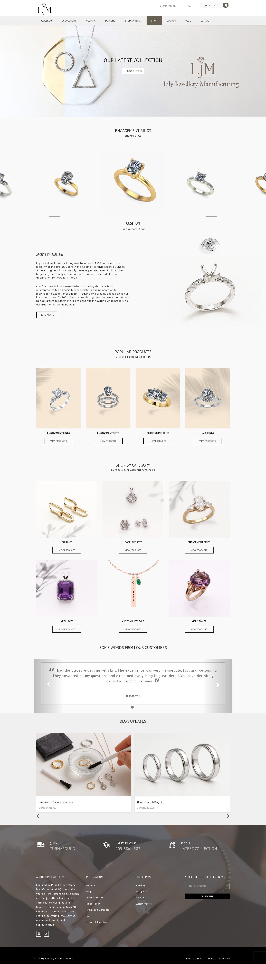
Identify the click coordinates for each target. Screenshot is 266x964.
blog (211, 959)
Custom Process (144, 903)
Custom (171, 20)
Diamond (110, 20)
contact (224, 959)
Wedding (91, 20)
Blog (188, 20)
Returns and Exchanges (97, 909)
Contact (206, 20)
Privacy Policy (93, 903)
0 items (206, 5)
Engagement (69, 20)
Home (188, 959)
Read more (47, 315)
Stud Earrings (133, 20)
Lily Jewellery (47, 959)
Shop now (134, 71)
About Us (90, 885)
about (200, 959)
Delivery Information (96, 922)
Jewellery (46, 20)
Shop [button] (154, 20)
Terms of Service (94, 897)
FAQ (88, 915)
